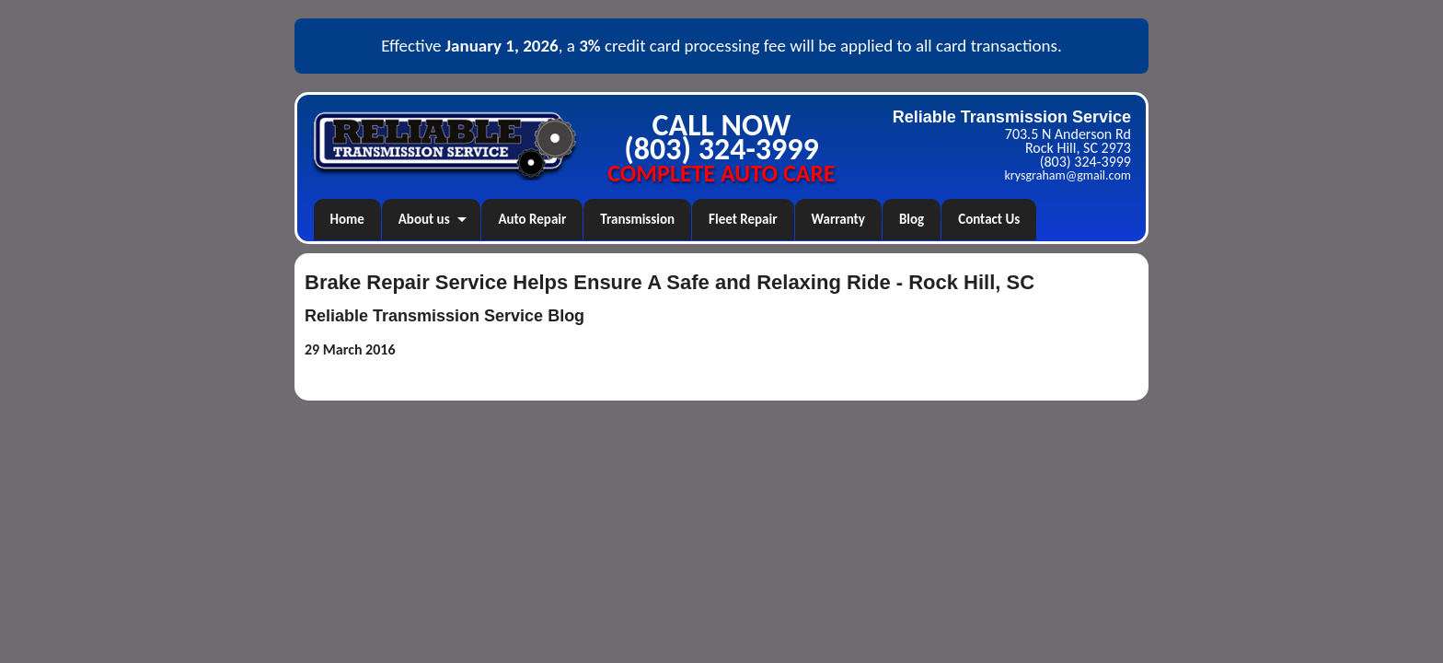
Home (347, 219)
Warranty (838, 219)
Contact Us (989, 219)
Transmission (637, 219)
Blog (911, 219)
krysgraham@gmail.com (1068, 175)
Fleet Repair (743, 219)
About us (424, 219)
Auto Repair (532, 219)
